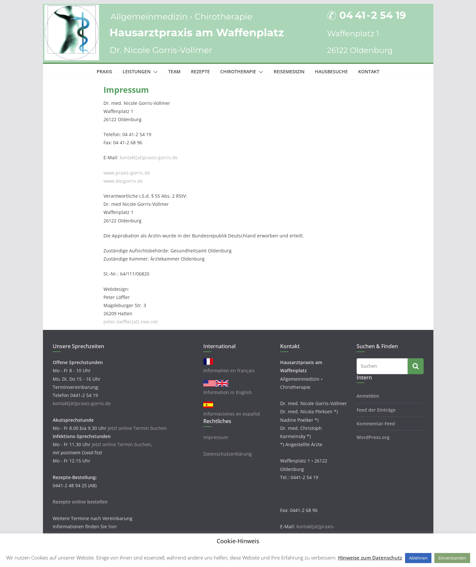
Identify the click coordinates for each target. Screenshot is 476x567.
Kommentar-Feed (376, 423)
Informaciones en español (231, 414)
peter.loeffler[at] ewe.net (130, 322)
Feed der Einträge (376, 410)
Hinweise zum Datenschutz (370, 557)
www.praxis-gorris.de (126, 173)
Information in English (227, 392)
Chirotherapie (238, 71)
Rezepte (200, 71)
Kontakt (368, 71)
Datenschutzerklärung (227, 454)
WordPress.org (373, 437)
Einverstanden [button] (452, 558)
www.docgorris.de (123, 181)
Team (174, 71)
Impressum (215, 437)
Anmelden (368, 396)
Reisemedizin (289, 71)
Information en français (229, 370)
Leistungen (137, 71)
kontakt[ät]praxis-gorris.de (82, 403)
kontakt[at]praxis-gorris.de (149, 157)
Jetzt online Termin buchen (137, 428)
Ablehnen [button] (418, 558)
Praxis (104, 71)
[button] (154, 72)
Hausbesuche (331, 71)
